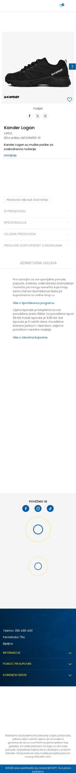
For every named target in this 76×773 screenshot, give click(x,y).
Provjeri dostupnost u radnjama (37, 246)
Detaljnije (10, 155)
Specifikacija (37, 223)
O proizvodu (37, 211)
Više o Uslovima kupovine (30, 337)
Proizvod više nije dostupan (27, 200)
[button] (70, 100)
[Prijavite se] (61, 5)
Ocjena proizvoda (37, 234)
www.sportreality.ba (26, 768)
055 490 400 (24, 631)
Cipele (8, 133)
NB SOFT (52, 768)
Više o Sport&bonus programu (33, 303)
